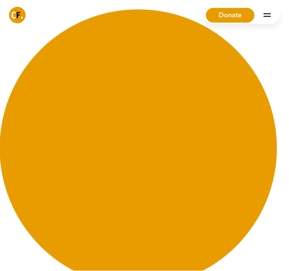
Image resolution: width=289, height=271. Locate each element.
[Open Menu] (267, 15)
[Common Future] (17, 15)
